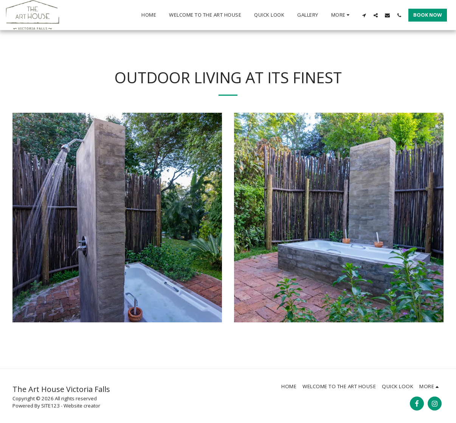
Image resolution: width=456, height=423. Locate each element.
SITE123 (50, 405)
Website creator (82, 405)
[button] (363, 15)
